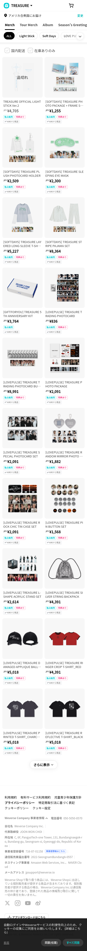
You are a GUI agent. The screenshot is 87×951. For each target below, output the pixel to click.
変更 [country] (80, 15)
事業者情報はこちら (55, 851)
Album (48, 24)
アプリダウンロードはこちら (26, 917)
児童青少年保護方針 (67, 797)
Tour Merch (29, 24)
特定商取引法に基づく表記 (57, 803)
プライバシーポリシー (20, 803)
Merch (10, 24)
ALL (9, 36)
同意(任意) (51, 942)
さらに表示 (44, 764)
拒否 (6, 942)
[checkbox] (15, 50)
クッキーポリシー (17, 808)
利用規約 (11, 797)
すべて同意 (73, 942)
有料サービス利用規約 (35, 797)
